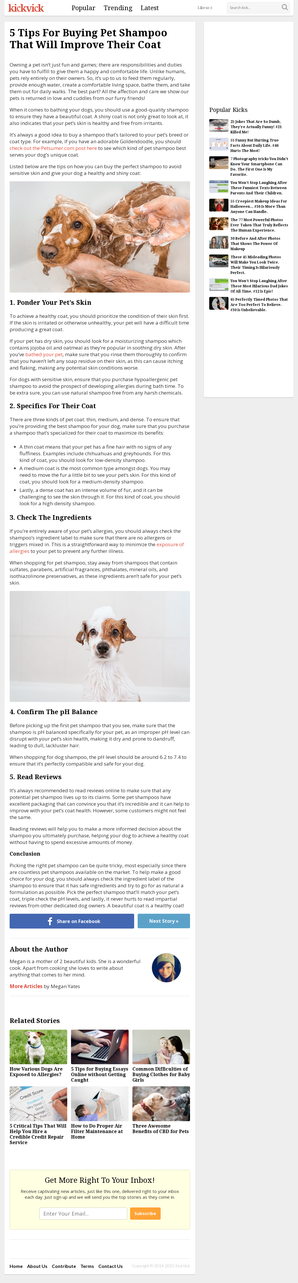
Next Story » (164, 921)
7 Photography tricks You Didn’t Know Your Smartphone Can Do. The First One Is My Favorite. (259, 167)
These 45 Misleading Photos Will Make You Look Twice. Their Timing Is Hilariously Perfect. (255, 265)
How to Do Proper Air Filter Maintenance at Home (97, 1131)
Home (16, 1266)
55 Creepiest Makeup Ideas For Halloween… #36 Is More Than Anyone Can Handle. (258, 206)
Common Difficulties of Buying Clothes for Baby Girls (161, 1074)
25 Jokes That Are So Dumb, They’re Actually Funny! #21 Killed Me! (256, 127)
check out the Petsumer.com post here (53, 148)
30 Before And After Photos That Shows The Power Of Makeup (255, 243)
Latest (150, 8)
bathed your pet (44, 354)
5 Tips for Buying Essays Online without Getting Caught (99, 1074)
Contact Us (110, 1266)
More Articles (26, 986)
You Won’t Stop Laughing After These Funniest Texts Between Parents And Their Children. (258, 188)
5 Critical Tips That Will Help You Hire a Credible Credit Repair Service (38, 1134)
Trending (118, 8)
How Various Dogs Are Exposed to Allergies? (36, 1071)
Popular (83, 8)
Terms (87, 1266)
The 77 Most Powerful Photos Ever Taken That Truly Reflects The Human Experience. (259, 225)
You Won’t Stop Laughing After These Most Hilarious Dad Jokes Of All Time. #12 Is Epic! (259, 286)
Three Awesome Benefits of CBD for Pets (160, 1128)
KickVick (26, 8)
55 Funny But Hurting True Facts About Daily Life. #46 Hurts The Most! (254, 145)
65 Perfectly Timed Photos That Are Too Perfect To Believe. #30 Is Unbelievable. (259, 305)
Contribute (64, 1266)
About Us (37, 1266)
